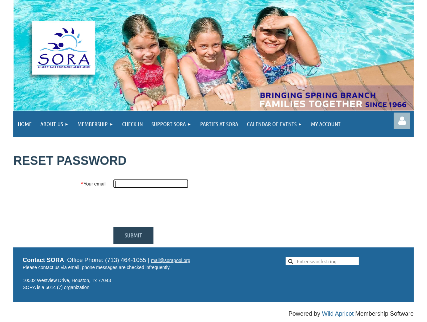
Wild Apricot (338, 313)
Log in (402, 121)
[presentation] (164, 207)
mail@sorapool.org (170, 260)
